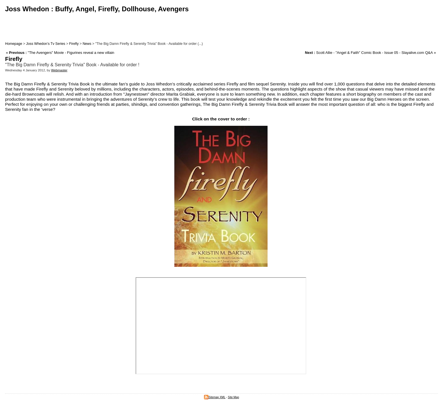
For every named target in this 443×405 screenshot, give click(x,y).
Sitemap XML (214, 397)
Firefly (74, 44)
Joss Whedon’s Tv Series (45, 44)
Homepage (13, 44)
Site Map (233, 397)
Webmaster (59, 70)
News (86, 44)
